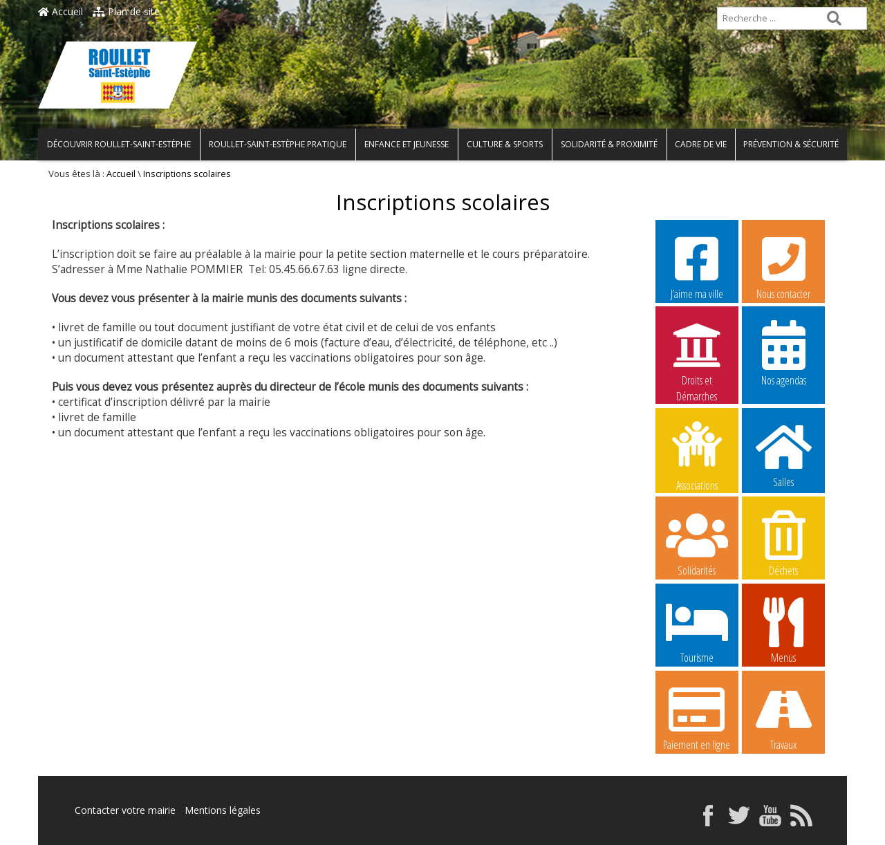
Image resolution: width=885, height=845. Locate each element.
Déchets (783, 543)
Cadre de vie (701, 144)
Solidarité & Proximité (609, 144)
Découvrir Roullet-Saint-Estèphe (119, 144)
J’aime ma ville (697, 266)
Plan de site (126, 11)
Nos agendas (783, 352)
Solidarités (697, 543)
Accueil (60, 11)
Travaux (783, 717)
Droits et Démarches (697, 353)
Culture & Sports (505, 144)
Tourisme (697, 630)
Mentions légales (223, 810)
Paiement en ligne (697, 717)
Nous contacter (783, 266)
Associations (697, 455)
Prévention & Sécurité (791, 144)
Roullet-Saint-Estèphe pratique (277, 144)
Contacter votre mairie (125, 810)
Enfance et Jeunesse (406, 144)
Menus (783, 630)
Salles (783, 454)
